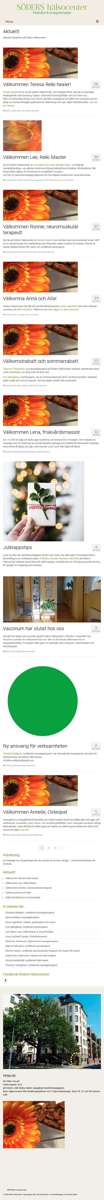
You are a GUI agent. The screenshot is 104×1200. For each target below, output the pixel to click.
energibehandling (10, 180)
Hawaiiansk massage (18, 452)
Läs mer (25, 829)
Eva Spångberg (11, 377)
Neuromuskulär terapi (29, 252)
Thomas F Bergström (14, 368)
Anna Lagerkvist (69, 306)
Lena (9, 439)
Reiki (23, 111)
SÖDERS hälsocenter (52, 7)
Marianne (64, 558)
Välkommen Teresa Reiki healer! (22, 878)
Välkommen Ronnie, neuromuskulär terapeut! (28, 887)
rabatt (31, 386)
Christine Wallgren (12, 753)
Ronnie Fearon (44, 240)
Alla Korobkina (24, 309)
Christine (44, 558)
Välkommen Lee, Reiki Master (20, 883)
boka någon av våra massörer (62, 309)
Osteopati (25, 835)
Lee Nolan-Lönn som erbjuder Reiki (51, 164)
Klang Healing (28, 180)
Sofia (76, 558)
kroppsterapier (16, 111)
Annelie (54, 558)
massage (21, 315)
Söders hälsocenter (32, 111)
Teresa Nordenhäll (12, 92)
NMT (38, 252)
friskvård (7, 111)
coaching (7, 315)
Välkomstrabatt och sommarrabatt (22, 897)
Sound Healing (68, 180)
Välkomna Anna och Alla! (18, 892)
